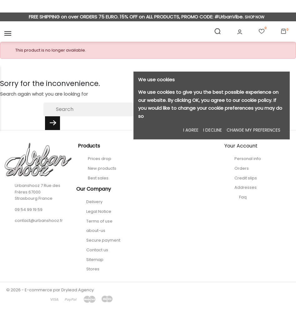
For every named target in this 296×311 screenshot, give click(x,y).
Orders (241, 168)
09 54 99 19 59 (29, 210)
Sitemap (94, 260)
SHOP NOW (254, 17)
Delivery (94, 202)
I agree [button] (190, 130)
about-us (95, 230)
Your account (241, 145)
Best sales (98, 178)
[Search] (110, 109)
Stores (92, 269)
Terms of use (99, 221)
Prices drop (99, 159)
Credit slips (245, 178)
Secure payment (103, 240)
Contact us (97, 250)
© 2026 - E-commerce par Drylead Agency (50, 290)
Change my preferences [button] (253, 130)
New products (102, 168)
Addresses (245, 187)
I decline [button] (212, 130)
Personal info (247, 159)
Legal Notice (98, 211)
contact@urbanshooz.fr (39, 220)
